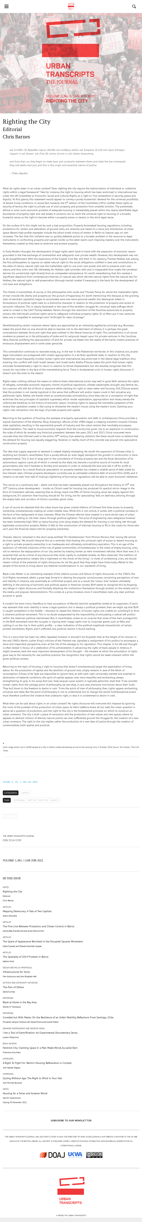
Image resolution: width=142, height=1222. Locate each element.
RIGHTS (55, 800)
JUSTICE (32, 800)
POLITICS (43, 800)
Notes (25, 792)
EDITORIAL (20, 800)
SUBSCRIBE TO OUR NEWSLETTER (71, 1120)
